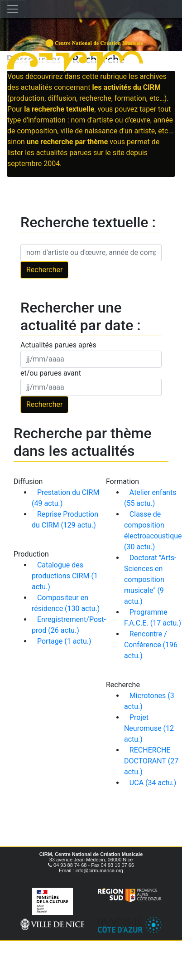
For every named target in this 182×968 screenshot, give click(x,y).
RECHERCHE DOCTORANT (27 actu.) (151, 761)
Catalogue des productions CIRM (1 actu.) (65, 576)
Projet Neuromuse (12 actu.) (149, 728)
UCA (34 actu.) (153, 782)
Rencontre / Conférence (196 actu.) (150, 645)
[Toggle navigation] (12, 9)
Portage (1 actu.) (64, 641)
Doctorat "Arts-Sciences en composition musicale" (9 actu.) (150, 579)
